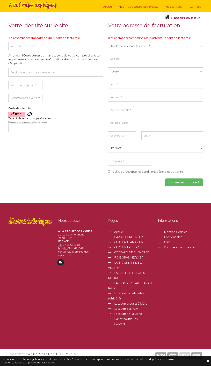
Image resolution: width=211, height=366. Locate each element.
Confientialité (173, 236)
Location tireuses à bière (130, 303)
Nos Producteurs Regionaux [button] (139, 6)
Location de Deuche (128, 313)
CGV (167, 241)
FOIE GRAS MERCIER (128, 257)
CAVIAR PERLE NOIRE (129, 236)
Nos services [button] (175, 6)
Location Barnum (126, 308)
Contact (195, 6)
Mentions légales (175, 231)
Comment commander (179, 247)
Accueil (108, 6)
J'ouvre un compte (184, 182)
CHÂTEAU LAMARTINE (129, 241)
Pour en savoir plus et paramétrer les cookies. (29, 362)
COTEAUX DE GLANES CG (132, 252)
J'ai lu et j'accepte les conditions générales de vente (148, 171)
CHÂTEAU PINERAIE (128, 247)
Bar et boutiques (125, 318)
